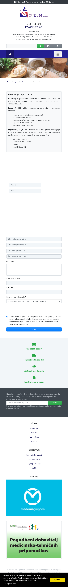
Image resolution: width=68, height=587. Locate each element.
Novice (51, 2)
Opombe (10, 261)
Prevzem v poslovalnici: (16, 297)
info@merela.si (34, 26)
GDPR (34, 468)
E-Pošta (9, 288)
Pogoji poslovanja (34, 464)
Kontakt (42, 2)
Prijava (54, 403)
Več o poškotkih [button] (9, 584)
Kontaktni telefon (13, 278)
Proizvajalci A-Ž (34, 459)
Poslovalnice (31, 2)
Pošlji (34, 329)
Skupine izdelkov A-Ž (34, 455)
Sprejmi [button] (57, 580)
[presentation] (22, 309)
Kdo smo (20, 2)
